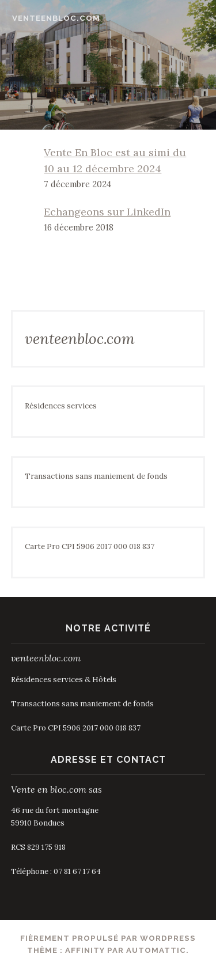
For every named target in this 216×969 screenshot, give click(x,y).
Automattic (156, 950)
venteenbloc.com (56, 18)
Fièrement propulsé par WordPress (108, 938)
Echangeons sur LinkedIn (107, 211)
